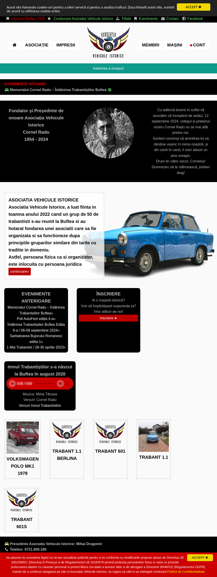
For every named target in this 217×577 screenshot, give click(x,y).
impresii (65, 45)
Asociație (36, 45)
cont (197, 45)
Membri (150, 45)
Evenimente (145, 19)
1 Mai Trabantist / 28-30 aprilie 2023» (36, 347)
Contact (170, 19)
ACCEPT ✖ (194, 7)
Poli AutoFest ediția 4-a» (36, 319)
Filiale (126, 19)
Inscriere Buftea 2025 (25, 19)
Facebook (192, 19)
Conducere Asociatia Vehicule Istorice (83, 19)
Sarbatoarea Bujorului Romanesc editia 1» (36, 339)
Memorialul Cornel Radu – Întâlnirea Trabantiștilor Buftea (58, 90)
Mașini (174, 45)
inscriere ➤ (108, 318)
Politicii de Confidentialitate (186, 571)
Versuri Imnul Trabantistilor (40, 405)
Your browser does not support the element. (39, 384)
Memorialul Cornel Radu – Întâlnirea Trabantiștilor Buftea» (36, 310)
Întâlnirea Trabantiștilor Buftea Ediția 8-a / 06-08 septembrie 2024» (36, 327)
